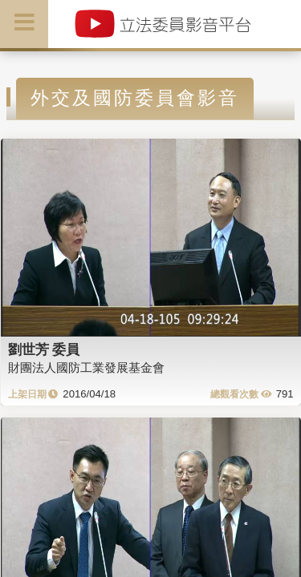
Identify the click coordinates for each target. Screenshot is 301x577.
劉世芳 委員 (44, 349)
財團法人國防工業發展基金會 (86, 367)
